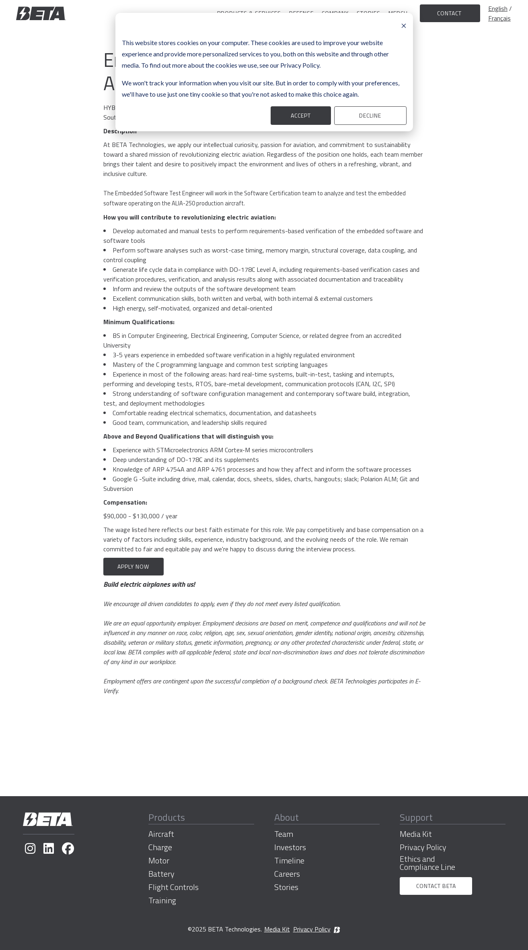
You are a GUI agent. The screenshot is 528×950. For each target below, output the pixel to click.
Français (499, 18)
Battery (161, 874)
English (497, 8)
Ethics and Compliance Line (427, 863)
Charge (160, 847)
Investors (290, 847)
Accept (301, 115)
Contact (450, 13)
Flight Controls (173, 887)
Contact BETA (436, 886)
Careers (287, 874)
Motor (158, 860)
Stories (286, 887)
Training (162, 900)
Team (283, 834)
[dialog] (264, 72)
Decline (370, 115)
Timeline (289, 860)
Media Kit (416, 834)
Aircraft (161, 834)
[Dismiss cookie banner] (404, 25)
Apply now (133, 566)
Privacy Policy (423, 847)
